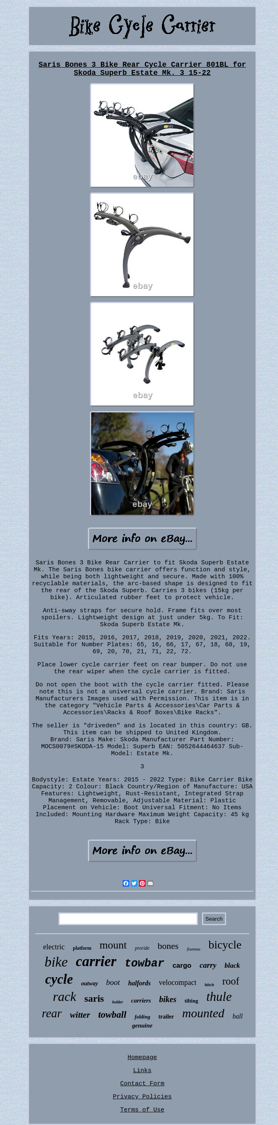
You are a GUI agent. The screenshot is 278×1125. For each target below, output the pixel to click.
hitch (209, 984)
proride (142, 948)
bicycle (225, 944)
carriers (141, 1000)
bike (56, 961)
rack (64, 996)
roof (231, 981)
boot (113, 982)
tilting (191, 1001)
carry (208, 965)
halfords (139, 983)
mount (113, 945)
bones (168, 946)
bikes (167, 999)
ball (238, 1016)
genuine (142, 1025)
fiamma (193, 948)
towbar (144, 963)
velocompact (178, 982)
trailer (166, 1017)
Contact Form (142, 1083)
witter (80, 1015)
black (232, 965)
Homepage (142, 1057)
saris (94, 998)
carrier (96, 961)
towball (112, 1015)
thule (219, 996)
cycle (59, 979)
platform (82, 948)
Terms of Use (142, 1110)
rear (52, 1013)
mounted (203, 1013)
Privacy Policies (142, 1096)
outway (89, 983)
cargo (182, 965)
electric (54, 947)
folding (142, 1017)
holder (117, 1002)
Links (142, 1070)
